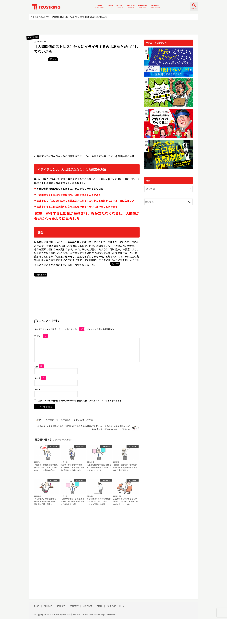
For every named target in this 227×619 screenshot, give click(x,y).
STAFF (99, 6)
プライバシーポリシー (116, 606)
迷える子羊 (41, 274)
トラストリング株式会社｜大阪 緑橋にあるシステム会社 (74, 614)
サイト (37, 389)
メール (40, 378)
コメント (41, 336)
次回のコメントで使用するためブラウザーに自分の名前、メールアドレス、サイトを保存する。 (80, 400)
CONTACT (155, 6)
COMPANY (142, 6)
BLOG (110, 6)
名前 (39, 366)
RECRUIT (131, 6)
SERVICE (120, 6)
